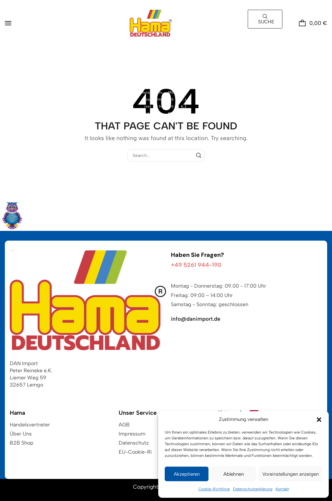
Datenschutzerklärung (252, 489)
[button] (319, 419)
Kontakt (282, 489)
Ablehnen (233, 474)
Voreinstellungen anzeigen (290, 474)
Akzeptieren (187, 474)
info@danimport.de (195, 319)
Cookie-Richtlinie (214, 489)
